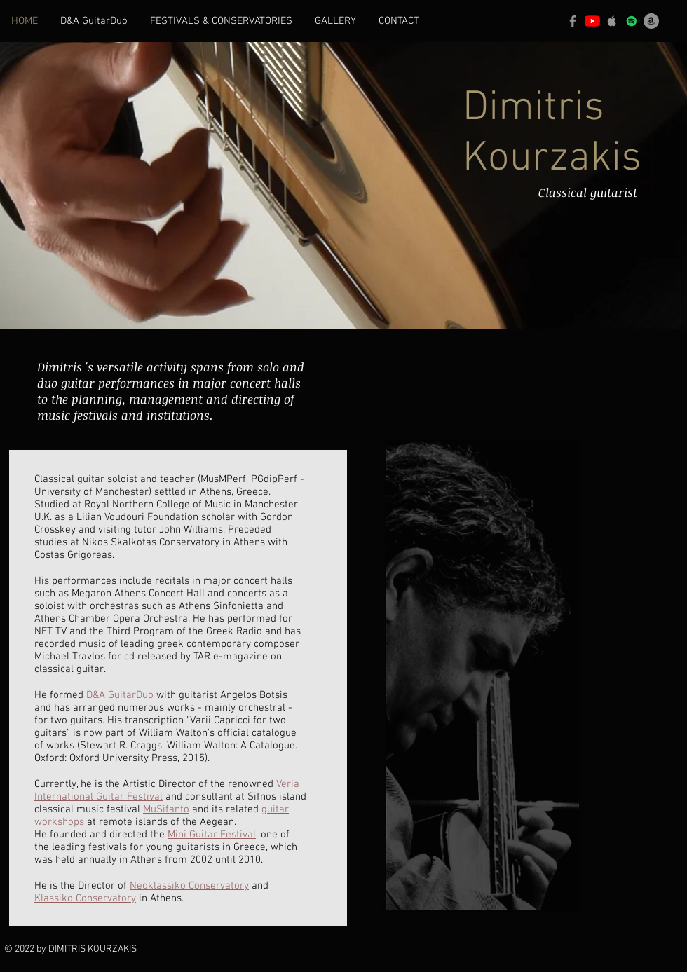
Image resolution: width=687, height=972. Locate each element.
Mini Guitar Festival (212, 834)
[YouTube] (592, 21)
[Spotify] (631, 21)
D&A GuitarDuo (120, 695)
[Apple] (612, 21)
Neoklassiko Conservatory (189, 885)
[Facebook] (572, 21)
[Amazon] (651, 21)
